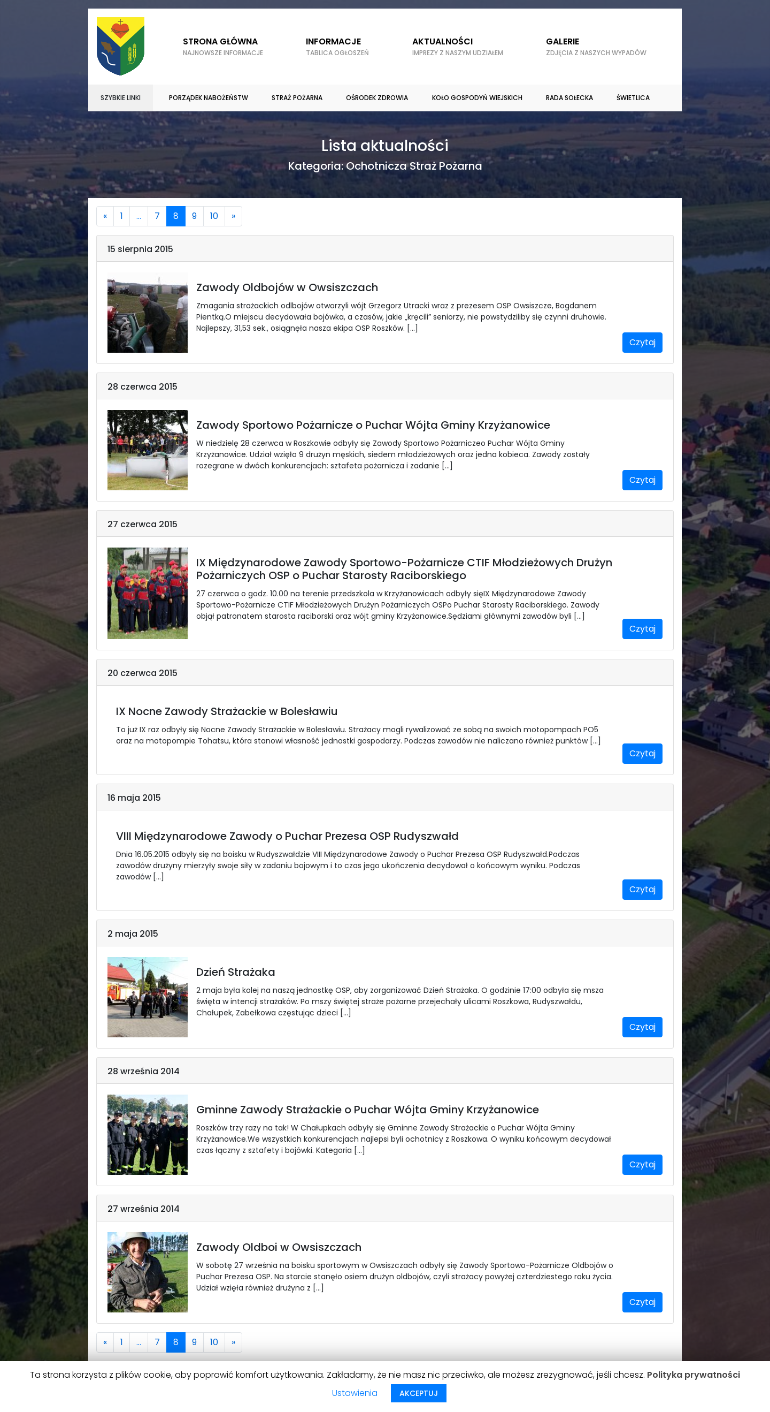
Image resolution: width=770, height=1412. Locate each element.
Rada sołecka (569, 97)
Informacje (337, 46)
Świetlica (633, 97)
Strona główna (223, 46)
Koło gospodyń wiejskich (477, 97)
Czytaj (642, 342)
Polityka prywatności (693, 1375)
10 (214, 216)
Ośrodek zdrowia (377, 97)
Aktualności (457, 46)
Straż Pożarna (297, 97)
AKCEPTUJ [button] (418, 1393)
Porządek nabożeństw (208, 97)
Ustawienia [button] (355, 1393)
